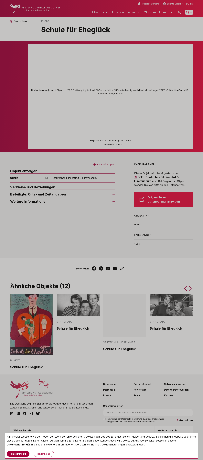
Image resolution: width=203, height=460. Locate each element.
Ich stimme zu (18, 453)
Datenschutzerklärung (21, 444)
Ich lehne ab (43, 453)
